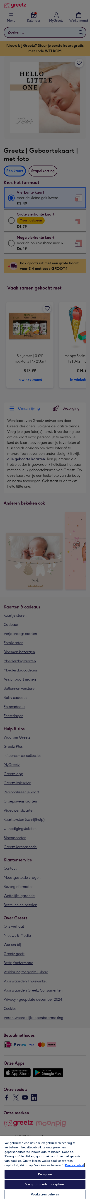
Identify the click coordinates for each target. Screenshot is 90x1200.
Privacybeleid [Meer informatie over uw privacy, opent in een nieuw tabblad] (74, 1165)
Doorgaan (45, 1174)
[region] (45, 1168)
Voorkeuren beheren (45, 1194)
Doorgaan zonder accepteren (45, 1184)
